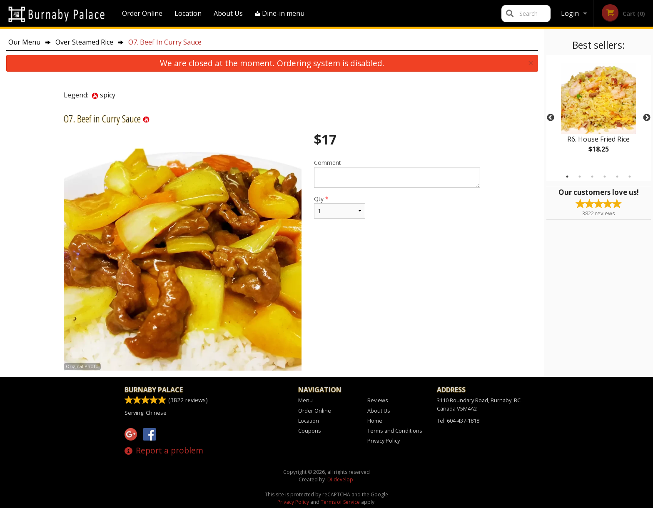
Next (647, 118)
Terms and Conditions (394, 430)
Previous (550, 118)
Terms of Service (340, 502)
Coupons (309, 430)
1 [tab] (567, 176)
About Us (228, 13)
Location (188, 13)
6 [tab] (630, 176)
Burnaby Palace (154, 389)
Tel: (458, 420)
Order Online (142, 13)
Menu (305, 400)
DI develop (340, 479)
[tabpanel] (598, 113)
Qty (339, 207)
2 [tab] (580, 176)
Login (570, 13)
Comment (397, 173)
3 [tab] (592, 176)
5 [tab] (617, 176)
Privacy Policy (383, 440)
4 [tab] (605, 176)
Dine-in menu (279, 13)
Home (374, 420)
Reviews (377, 400)
